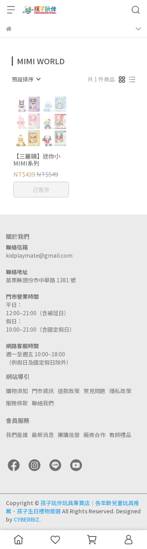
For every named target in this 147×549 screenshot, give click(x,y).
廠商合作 (94, 435)
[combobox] (26, 79)
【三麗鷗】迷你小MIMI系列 (36, 160)
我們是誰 (17, 435)
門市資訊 (43, 391)
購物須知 (17, 391)
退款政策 (69, 391)
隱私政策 (120, 391)
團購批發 (69, 435)
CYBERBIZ (26, 519)
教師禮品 (120, 435)
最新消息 (43, 435)
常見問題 (94, 391)
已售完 (41, 189)
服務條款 (17, 403)
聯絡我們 (43, 403)
